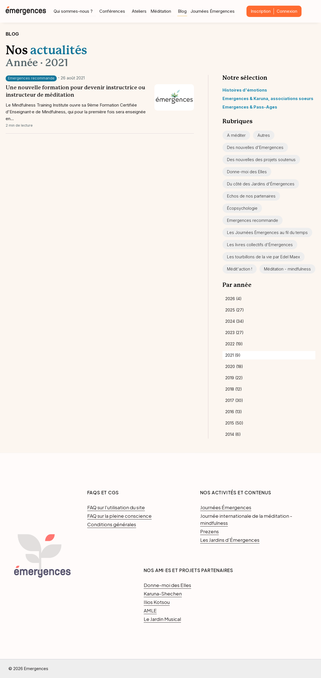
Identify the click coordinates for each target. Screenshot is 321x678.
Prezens (209, 531)
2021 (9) (233, 355)
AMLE (150, 610)
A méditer (236, 135)
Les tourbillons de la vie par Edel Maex (263, 256)
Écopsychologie (242, 208)
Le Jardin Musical (162, 619)
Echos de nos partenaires (251, 196)
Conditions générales (111, 524)
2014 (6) (233, 434)
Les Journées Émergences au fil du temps (267, 232)
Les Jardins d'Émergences (229, 540)
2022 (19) (234, 343)
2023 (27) (234, 332)
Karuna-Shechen (163, 593)
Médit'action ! (239, 269)
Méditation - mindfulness (287, 269)
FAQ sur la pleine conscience (119, 516)
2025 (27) (234, 309)
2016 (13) (233, 411)
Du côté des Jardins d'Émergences (260, 183)
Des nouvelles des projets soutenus (261, 159)
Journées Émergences (213, 11)
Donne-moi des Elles (247, 171)
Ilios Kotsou (157, 602)
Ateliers (139, 11)
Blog (182, 11)
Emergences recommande (31, 78)
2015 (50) (234, 423)
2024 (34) (234, 321)
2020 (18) (234, 366)
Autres (263, 135)
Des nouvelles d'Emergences (255, 147)
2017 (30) (234, 400)
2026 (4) (233, 298)
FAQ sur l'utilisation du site (116, 507)
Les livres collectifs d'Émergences (260, 244)
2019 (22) (234, 377)
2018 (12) (233, 389)
